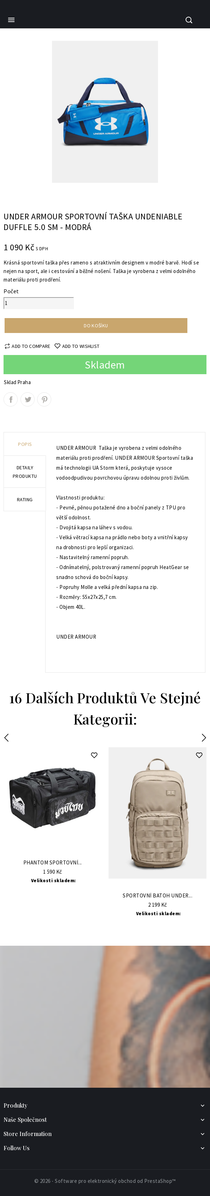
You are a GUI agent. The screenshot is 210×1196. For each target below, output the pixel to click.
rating (25, 499)
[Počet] (39, 303)
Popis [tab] (25, 444)
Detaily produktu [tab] (25, 471)
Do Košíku (52, 852)
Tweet (27, 399)
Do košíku (96, 325)
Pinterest (44, 399)
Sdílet (10, 399)
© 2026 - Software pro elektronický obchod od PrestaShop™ (105, 1181)
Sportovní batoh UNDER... (157, 896)
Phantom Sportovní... (52, 863)
